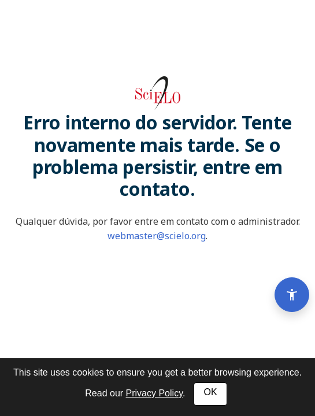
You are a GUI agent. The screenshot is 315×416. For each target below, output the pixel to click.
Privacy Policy (154, 393)
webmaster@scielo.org (157, 235)
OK (210, 392)
